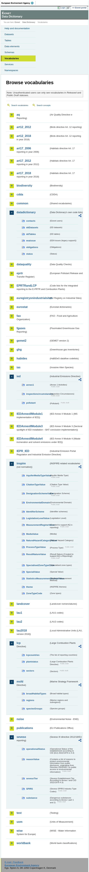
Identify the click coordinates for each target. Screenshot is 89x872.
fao (19, 315)
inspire (21, 463)
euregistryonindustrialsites (33, 298)
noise (20, 719)
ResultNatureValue (36, 554)
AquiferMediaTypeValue (37, 475)
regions (30, 700)
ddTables (31, 234)
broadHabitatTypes (36, 693)
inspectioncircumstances (37, 394)
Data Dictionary (28, 22)
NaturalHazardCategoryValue (37, 540)
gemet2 (21, 340)
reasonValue (32, 759)
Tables (8, 40)
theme (29, 587)
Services (9, 64)
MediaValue (32, 534)
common (22, 203)
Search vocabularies (19, 105)
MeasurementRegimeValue (37, 525)
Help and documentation (17, 28)
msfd (20, 681)
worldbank (24, 843)
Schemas (9, 52)
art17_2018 (24, 173)
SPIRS (29, 788)
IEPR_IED (23, 451)
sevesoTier (32, 778)
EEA (19, 3)
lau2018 (22, 630)
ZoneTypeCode (34, 593)
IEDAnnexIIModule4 (30, 438)
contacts (30, 221)
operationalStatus (35, 749)
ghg (19, 349)
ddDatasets (32, 227)
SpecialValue (33, 572)
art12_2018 (24, 135)
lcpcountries (32, 655)
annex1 (30, 385)
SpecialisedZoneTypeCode (37, 565)
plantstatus (32, 661)
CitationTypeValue (35, 484)
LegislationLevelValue (37, 518)
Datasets (9, 34)
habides (22, 358)
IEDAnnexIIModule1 (30, 413)
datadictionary (26, 212)
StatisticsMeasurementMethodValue (37, 578)
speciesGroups (34, 708)
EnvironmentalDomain (37, 502)
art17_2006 (24, 148)
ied (19, 376)
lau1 (19, 612)
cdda (20, 194)
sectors (30, 670)
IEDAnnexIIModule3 (30, 426)
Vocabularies (12, 58)
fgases (21, 328)
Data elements (12, 46)
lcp (19, 642)
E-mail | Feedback (14, 862)
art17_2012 (24, 160)
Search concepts (43, 105)
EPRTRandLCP (27, 285)
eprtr (20, 273)
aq (18, 114)
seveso (21, 736)
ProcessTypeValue (36, 547)
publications (25, 728)
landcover (23, 603)
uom (20, 821)
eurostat (22, 306)
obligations (32, 247)
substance (31, 798)
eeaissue (31, 240)
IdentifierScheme (35, 511)
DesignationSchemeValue (37, 493)
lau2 (19, 621)
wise (20, 830)
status (29, 254)
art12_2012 (24, 127)
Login (63, 8)
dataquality (24, 264)
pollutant (31, 403)
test (19, 812)
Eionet (17, 22)
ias (18, 367)
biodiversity (24, 185)
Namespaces (11, 70)
